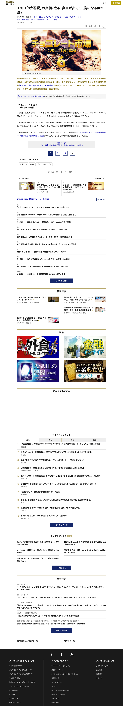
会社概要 (99, 670)
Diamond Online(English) (61, 666)
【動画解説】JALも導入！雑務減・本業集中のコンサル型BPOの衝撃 (85, 543)
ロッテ (32, 164)
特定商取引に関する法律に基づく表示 (22, 682)
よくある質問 (13, 690)
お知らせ (99, 678)
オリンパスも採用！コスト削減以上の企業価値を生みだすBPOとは (38, 551)
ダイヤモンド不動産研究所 (61, 690)
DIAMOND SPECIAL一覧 (27, 641)
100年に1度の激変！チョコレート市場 (44, 20)
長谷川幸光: (58, 17)
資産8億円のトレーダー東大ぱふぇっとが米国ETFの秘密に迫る (38, 559)
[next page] (72, 153)
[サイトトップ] (9, 3)
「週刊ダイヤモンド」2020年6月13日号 (31, 96)
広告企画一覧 (69, 641)
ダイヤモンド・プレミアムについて (20, 670)
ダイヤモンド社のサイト (60, 661)
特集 (18, 20)
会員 (95, 440)
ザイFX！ (54, 686)
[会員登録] (116, 3)
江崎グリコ (23, 164)
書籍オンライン (57, 678)
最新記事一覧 (61, 630)
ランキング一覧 (61, 525)
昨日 (50, 440)
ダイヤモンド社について (105, 661)
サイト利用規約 (14, 678)
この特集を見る (61, 281)
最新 (28, 440)
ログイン (106, 3)
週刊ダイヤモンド (57, 670)
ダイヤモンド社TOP (103, 666)
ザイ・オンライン (57, 682)
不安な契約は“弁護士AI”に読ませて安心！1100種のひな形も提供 (85, 551)
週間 (72, 440)
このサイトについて (15, 666)
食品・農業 (25, 20)
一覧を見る (61, 568)
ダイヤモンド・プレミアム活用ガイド (21, 674)
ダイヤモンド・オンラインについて (21, 661)
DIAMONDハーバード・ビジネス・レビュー (66, 674)
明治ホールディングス (44, 164)
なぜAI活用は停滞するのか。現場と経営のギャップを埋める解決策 (38, 543)
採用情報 (99, 674)
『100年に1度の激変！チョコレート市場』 (36, 86)
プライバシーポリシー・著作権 (19, 686)
